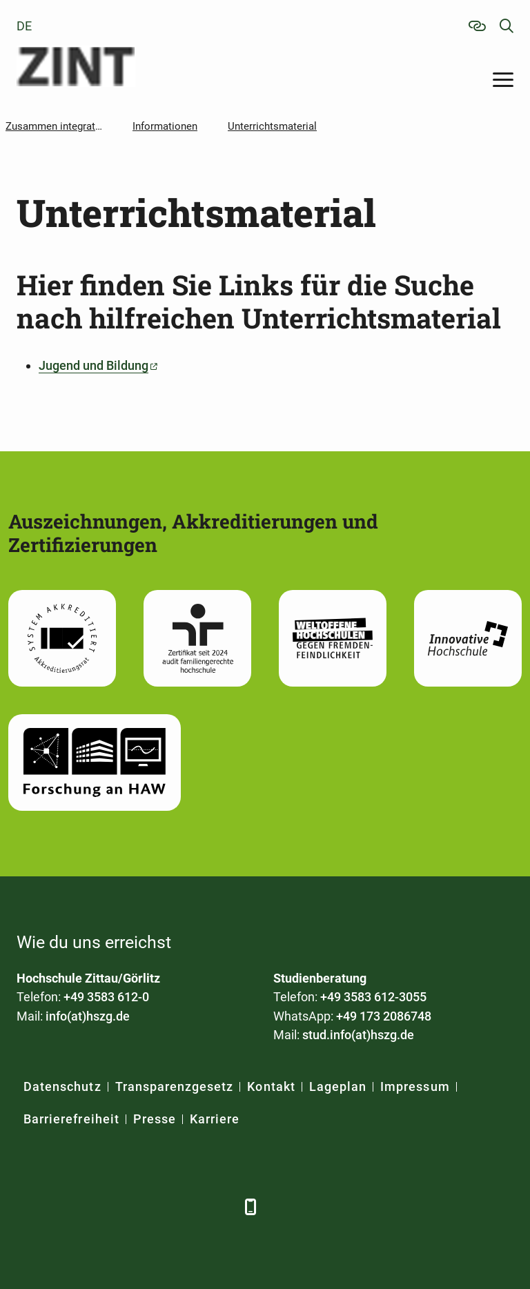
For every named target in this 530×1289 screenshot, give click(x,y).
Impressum (414, 1086)
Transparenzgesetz (174, 1086)
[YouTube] (142, 1206)
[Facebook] (29, 1206)
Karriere (214, 1119)
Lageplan (337, 1086)
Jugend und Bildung (93, 365)
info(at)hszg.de (88, 1016)
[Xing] (104, 1206)
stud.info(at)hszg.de (358, 1034)
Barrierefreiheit (71, 1119)
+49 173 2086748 (383, 1016)
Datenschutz (62, 1086)
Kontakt (271, 1086)
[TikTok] (218, 1206)
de (24, 26)
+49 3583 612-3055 (373, 997)
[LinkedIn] (67, 1206)
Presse (154, 1119)
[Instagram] (180, 1206)
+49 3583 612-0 (106, 997)
